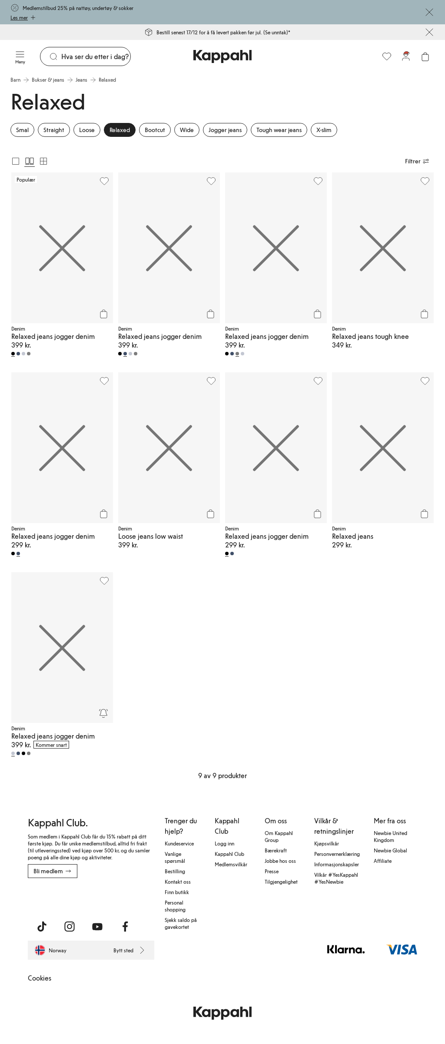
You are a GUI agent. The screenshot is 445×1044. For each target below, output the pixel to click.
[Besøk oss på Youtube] (97, 927)
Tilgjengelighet (281, 881)
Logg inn (224, 843)
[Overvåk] (103, 713)
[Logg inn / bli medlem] (405, 56)
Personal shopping (175, 905)
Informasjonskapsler (336, 864)
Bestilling (175, 871)
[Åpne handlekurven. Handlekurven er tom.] (425, 56)
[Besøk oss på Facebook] (125, 927)
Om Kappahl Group (279, 836)
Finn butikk (177, 892)
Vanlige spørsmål (175, 857)
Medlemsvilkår (231, 864)
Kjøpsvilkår (326, 843)
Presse (272, 871)
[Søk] (95, 56)
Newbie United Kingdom (390, 836)
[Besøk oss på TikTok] (42, 927)
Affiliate (383, 861)
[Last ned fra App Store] (53, 897)
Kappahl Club (229, 854)
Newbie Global (390, 850)
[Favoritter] (386, 56)
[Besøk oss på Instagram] (69, 927)
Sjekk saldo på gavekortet (181, 923)
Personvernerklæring (337, 854)
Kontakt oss (178, 881)
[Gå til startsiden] (222, 56)
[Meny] (20, 56)
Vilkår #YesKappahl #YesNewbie (336, 878)
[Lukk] (429, 12)
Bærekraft (276, 850)
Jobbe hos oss (280, 861)
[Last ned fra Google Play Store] (111, 897)
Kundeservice (179, 843)
